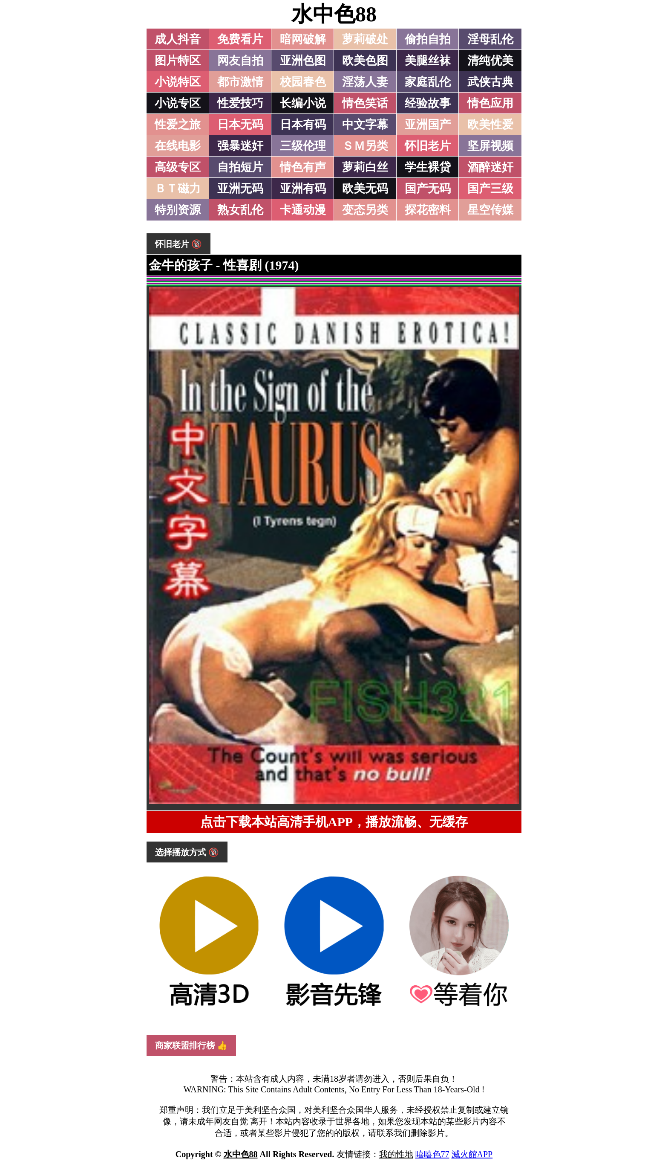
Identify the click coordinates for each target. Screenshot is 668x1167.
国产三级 (490, 188)
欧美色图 (365, 60)
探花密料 (428, 209)
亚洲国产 (428, 124)
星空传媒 (490, 209)
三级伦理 (303, 145)
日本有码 (303, 124)
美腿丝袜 (428, 60)
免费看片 (240, 39)
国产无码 (428, 188)
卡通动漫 (303, 209)
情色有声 (303, 167)
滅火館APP (472, 1154)
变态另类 (365, 209)
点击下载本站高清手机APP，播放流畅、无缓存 (334, 822)
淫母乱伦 (490, 39)
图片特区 (178, 60)
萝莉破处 (365, 39)
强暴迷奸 (240, 145)
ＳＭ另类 (365, 145)
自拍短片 (240, 167)
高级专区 (178, 167)
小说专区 (178, 103)
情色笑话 (365, 103)
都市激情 (240, 81)
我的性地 (396, 1154)
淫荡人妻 (365, 81)
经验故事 (428, 103)
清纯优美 (490, 60)
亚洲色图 (303, 60)
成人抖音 (178, 39)
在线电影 (178, 145)
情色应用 (490, 103)
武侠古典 (490, 81)
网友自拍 (240, 60)
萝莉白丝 (365, 167)
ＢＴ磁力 (178, 188)
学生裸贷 (428, 167)
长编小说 (303, 103)
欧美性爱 (490, 124)
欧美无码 (365, 188)
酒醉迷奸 (490, 167)
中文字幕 (365, 124)
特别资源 (178, 209)
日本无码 (240, 124)
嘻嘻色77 (432, 1154)
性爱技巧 (240, 103)
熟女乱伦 (240, 209)
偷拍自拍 (428, 39)
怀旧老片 (428, 145)
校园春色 (303, 81)
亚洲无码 (240, 188)
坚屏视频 (490, 145)
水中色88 (334, 14)
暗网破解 (303, 39)
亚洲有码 (303, 188)
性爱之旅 (178, 124)
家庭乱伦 (428, 81)
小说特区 (178, 81)
